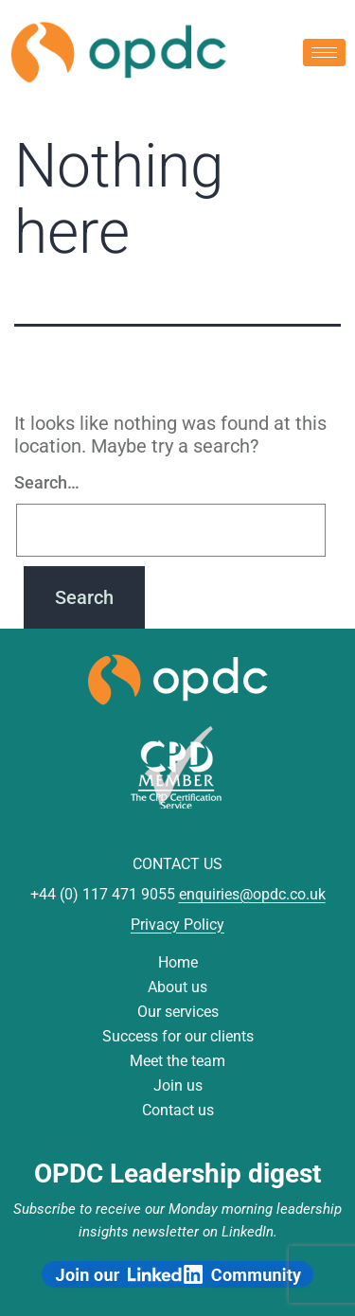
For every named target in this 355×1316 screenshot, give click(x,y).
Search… (47, 482)
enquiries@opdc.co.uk (252, 894)
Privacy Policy (177, 925)
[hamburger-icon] (324, 52)
